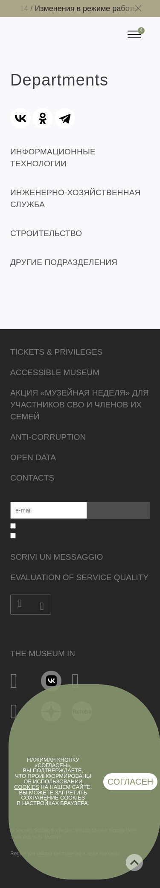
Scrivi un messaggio (56, 556)
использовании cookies (48, 784)
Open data (33, 457)
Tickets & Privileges (56, 351)
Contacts (32, 477)
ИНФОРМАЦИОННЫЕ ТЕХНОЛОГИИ (53, 157)
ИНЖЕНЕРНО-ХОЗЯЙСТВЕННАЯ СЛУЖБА (75, 198)
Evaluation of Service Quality (79, 577)
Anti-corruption (48, 437)
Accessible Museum (54, 372)
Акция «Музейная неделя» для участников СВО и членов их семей (79, 404)
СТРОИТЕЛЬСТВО (46, 233)
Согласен (131, 781)
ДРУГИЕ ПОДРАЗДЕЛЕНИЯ (63, 262)
